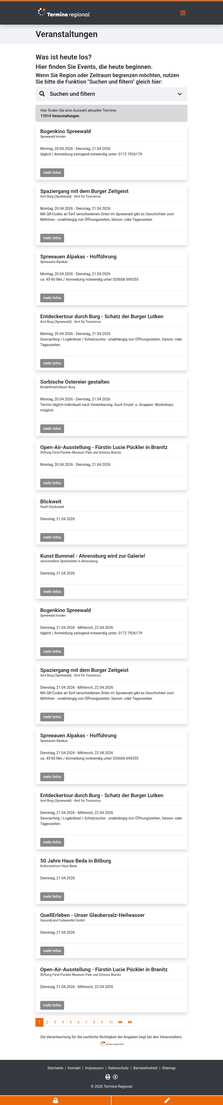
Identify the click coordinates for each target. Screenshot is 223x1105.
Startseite (55, 1067)
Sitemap (169, 1067)
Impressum (94, 1067)
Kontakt (74, 1067)
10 (111, 1021)
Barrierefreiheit (145, 1067)
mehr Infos (52, 172)
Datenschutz (118, 1067)
